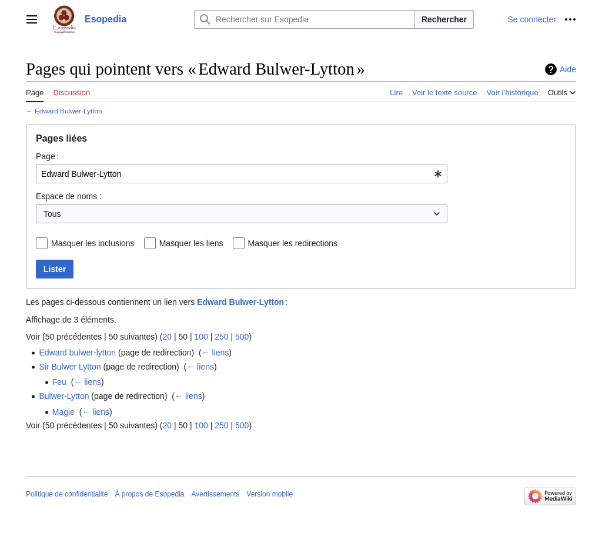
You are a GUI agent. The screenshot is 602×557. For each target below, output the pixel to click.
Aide (568, 69)
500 (242, 336)
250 (221, 336)
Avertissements (216, 494)
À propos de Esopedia (149, 494)
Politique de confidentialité (67, 494)
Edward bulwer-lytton (77, 352)
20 (167, 336)
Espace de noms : (69, 196)
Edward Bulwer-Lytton (68, 111)
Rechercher (444, 19)
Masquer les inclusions (93, 243)
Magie (63, 412)
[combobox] (241, 174)
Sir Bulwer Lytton (70, 366)
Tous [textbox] (52, 214)
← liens (215, 352)
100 (201, 336)
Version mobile (269, 494)
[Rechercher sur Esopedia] (304, 19)
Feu (59, 382)
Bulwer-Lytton (64, 396)
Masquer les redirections (293, 243)
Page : (47, 156)
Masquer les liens (191, 243)
